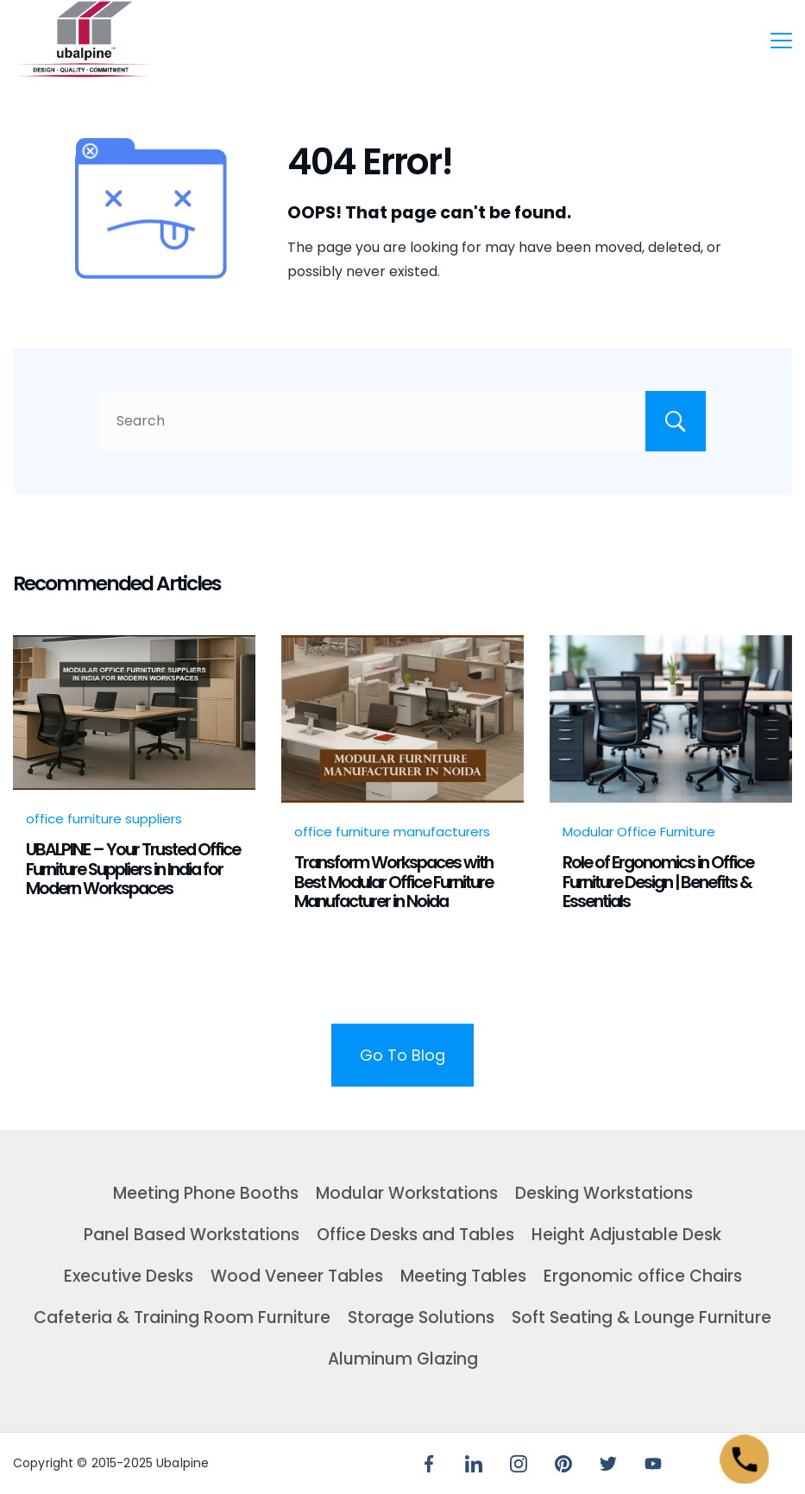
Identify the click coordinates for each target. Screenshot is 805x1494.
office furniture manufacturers (392, 832)
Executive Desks (128, 1276)
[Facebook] (428, 1463)
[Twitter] (608, 1463)
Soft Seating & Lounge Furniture (641, 1317)
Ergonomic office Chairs (643, 1276)
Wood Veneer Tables (297, 1276)
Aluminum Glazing (403, 1359)
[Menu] (781, 41)
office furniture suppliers (104, 819)
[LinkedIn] (473, 1463)
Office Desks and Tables (415, 1234)
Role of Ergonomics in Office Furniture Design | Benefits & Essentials (658, 881)
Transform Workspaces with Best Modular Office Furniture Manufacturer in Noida (393, 881)
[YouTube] (653, 1463)
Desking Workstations (604, 1193)
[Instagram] (518, 1463)
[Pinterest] (563, 1463)
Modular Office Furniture (639, 832)
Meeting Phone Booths (206, 1193)
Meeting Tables (463, 1276)
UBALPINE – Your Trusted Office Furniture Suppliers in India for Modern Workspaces (133, 868)
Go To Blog (402, 1055)
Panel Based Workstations (191, 1234)
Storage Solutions (421, 1317)
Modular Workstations (407, 1193)
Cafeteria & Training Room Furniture (182, 1317)
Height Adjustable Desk (626, 1234)
